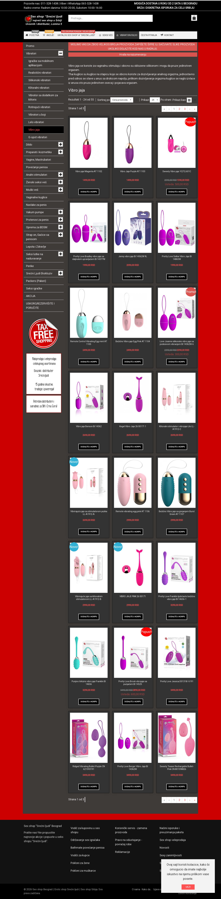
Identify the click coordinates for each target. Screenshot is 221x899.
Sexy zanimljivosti (171, 855)
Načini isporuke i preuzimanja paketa (172, 830)
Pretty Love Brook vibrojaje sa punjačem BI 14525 (132, 682)
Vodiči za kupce (80, 855)
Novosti (164, 847)
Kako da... (147, 889)
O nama (136, 889)
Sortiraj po (103, 99)
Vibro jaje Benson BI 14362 (89, 426)
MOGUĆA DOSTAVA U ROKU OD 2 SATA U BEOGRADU (165, 3)
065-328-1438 (90, 3)
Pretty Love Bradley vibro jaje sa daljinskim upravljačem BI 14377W (88, 257)
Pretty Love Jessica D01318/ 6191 (176, 681)
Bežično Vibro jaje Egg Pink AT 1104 (133, 341)
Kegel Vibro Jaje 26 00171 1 (132, 426)
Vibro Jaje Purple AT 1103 (132, 171)
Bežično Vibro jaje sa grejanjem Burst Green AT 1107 (177, 512)
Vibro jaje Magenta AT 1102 (88, 171)
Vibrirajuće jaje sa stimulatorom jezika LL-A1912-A (88, 512)
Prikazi (145, 99)
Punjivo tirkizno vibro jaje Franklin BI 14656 (89, 682)
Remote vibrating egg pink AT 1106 (133, 511)
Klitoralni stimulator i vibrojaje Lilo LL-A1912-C (176, 427)
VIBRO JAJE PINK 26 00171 (133, 596)
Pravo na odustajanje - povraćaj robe (128, 842)
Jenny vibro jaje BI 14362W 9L (132, 256)
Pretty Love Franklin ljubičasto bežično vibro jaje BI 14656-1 (176, 597)
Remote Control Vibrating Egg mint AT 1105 (88, 342)
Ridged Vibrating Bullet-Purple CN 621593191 (89, 767)
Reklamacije (122, 852)
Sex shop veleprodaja (173, 840)
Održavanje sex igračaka (85, 840)
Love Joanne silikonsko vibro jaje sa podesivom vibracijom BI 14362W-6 (177, 342)
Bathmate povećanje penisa (87, 847)
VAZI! (188, 887)
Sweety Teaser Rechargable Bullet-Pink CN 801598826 (177, 767)
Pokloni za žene (80, 863)
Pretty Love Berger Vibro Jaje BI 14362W (132, 767)
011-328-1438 (49, 3)
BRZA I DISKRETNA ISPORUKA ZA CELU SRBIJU (165, 7)
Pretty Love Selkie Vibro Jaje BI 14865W (177, 257)
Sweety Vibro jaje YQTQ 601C (177, 171)
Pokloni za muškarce (83, 870)
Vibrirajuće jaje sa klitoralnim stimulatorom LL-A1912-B (89, 597)
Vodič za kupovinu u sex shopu (85, 830)
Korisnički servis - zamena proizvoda (131, 830)
